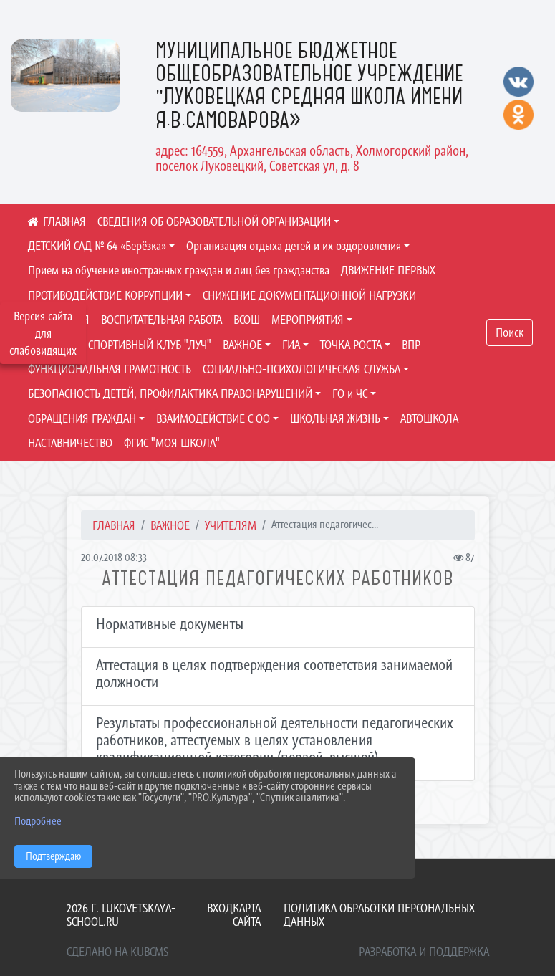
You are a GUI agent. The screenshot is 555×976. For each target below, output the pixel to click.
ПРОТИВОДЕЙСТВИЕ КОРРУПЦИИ (105, 295)
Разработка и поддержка (424, 952)
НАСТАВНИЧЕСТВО (70, 443)
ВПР (411, 345)
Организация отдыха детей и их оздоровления (293, 246)
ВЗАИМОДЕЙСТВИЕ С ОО (213, 418)
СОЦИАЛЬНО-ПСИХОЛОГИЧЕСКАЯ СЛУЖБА (301, 369)
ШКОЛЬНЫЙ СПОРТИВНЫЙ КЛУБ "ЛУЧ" (119, 345)
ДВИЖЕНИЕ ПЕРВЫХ (388, 270)
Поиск (509, 332)
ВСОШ (246, 319)
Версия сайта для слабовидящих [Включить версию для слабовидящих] (43, 333)
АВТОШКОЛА (429, 418)
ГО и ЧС (349, 393)
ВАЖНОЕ (242, 345)
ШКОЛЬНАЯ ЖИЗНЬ (335, 418)
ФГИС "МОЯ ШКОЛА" (172, 443)
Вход (220, 908)
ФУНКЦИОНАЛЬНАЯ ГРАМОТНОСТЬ (109, 369)
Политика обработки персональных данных (379, 914)
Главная (113, 525)
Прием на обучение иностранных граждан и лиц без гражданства (178, 270)
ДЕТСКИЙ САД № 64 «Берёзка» (97, 246)
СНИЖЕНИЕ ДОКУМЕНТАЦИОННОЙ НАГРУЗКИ (309, 295)
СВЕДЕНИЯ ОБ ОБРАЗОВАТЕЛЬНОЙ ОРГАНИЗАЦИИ (214, 221)
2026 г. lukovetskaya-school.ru (121, 914)
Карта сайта (247, 914)
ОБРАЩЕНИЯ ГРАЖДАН (82, 418)
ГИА (291, 345)
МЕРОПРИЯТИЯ (307, 319)
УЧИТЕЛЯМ (230, 525)
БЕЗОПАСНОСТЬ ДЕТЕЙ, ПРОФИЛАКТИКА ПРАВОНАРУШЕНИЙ (170, 393)
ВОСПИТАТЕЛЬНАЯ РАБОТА (161, 319)
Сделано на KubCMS (117, 952)
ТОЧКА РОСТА (351, 345)
